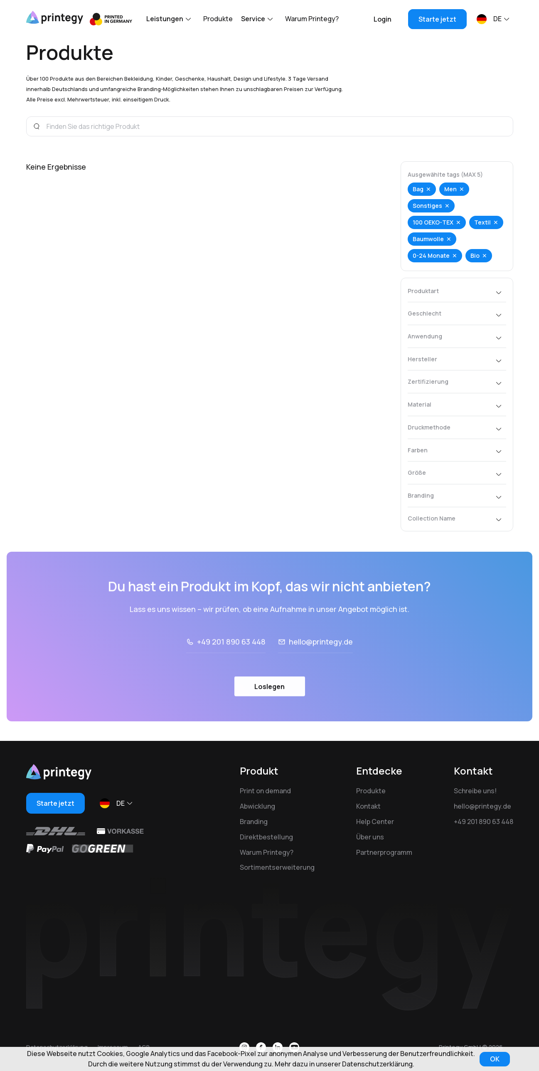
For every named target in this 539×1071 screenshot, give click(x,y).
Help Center (375, 821)
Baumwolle (428, 239)
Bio (475, 255)
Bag (418, 189)
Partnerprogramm (384, 852)
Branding (254, 821)
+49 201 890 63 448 (231, 666)
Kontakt (368, 806)
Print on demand (265, 790)
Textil (482, 222)
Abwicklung (257, 806)
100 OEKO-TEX (433, 222)
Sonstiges (427, 206)
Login (382, 19)
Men (450, 189)
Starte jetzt (437, 19)
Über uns (370, 837)
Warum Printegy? (312, 18)
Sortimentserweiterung (277, 867)
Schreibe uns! (475, 790)
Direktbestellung (266, 837)
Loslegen (269, 710)
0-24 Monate (431, 255)
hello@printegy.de (321, 666)
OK (495, 1059)
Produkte (218, 18)
